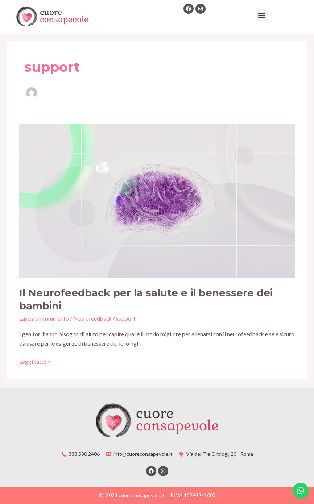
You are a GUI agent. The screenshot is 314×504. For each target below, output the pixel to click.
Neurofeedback (92, 318)
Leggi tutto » (35, 361)
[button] (262, 15)
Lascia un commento (44, 318)
